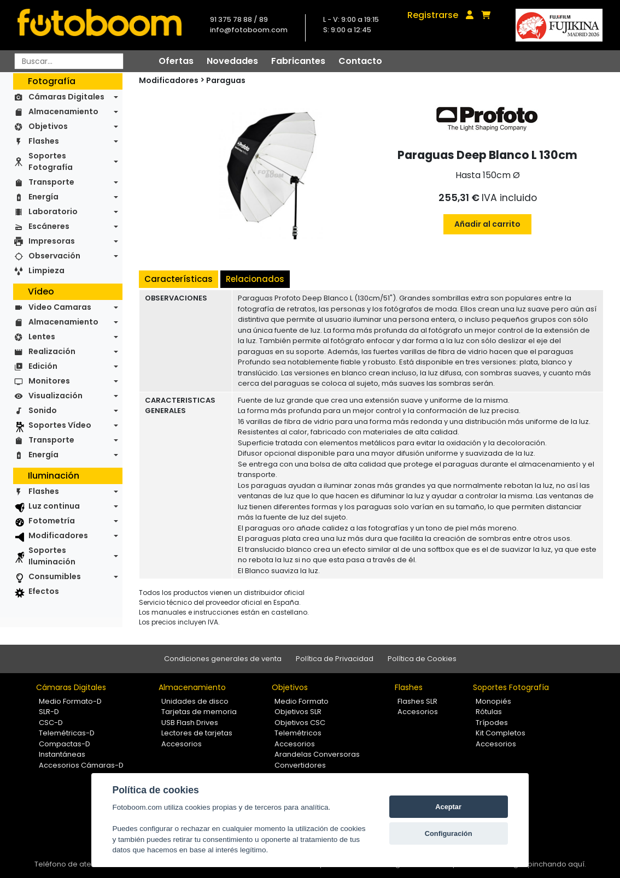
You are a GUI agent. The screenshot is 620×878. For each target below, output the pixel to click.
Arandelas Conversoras (317, 754)
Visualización (55, 395)
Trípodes (492, 722)
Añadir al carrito (487, 224)
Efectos (43, 591)
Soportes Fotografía (50, 161)
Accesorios (181, 744)
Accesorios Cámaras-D (81, 765)
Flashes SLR (417, 701)
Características (178, 279)
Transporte (51, 181)
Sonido (42, 410)
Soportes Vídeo (59, 425)
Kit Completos (500, 733)
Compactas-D (64, 744)
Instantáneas (62, 754)
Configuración (448, 833)
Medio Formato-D (70, 701)
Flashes (43, 140)
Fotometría (51, 520)
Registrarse (432, 15)
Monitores (49, 380)
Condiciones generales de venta (223, 658)
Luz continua (54, 505)
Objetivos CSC (299, 722)
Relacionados (255, 279)
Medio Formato (301, 701)
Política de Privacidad (334, 658)
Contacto (360, 61)
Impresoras (51, 240)
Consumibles (54, 576)
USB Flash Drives (189, 722)
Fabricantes (298, 61)
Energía (43, 196)
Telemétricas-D (67, 733)
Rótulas (489, 711)
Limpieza (46, 270)
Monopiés (493, 701)
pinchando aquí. (557, 864)
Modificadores (58, 535)
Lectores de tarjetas (196, 733)
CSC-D (51, 722)
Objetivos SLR (297, 711)
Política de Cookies (422, 658)
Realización (51, 351)
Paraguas (225, 80)
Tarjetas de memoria (199, 711)
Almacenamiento (63, 111)
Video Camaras (59, 307)
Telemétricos (297, 733)
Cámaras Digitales (66, 96)
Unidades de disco (195, 701)
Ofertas (176, 61)
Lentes (41, 336)
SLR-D (49, 711)
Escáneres (48, 226)
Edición (42, 366)
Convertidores (300, 765)
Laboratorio (53, 211)
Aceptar (448, 807)
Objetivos (48, 126)
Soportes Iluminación (51, 556)
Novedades (232, 61)
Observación (54, 255)
